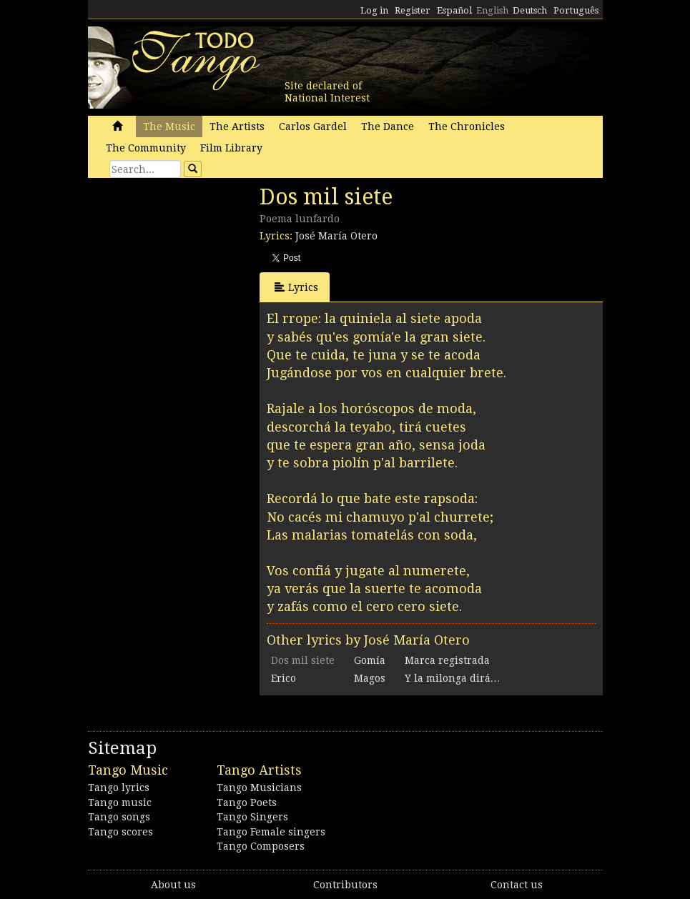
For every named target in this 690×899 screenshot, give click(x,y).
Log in (374, 10)
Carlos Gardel (313, 126)
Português (575, 10)
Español (454, 10)
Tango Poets (247, 802)
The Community (146, 148)
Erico (283, 678)
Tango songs (119, 817)
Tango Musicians (259, 787)
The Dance (387, 126)
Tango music (120, 802)
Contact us (517, 884)
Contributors (345, 884)
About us (173, 884)
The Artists (237, 126)
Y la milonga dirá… (453, 678)
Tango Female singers (271, 832)
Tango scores (120, 832)
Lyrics (296, 287)
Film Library (231, 148)
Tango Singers (252, 817)
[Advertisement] (195, 282)
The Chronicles (466, 126)
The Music (169, 126)
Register (412, 10)
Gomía (369, 660)
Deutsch (530, 10)
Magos (369, 678)
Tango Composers (261, 846)
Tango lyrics (118, 787)
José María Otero (336, 236)
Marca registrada (447, 660)
